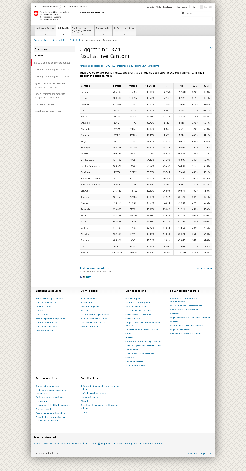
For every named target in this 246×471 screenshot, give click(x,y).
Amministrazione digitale (137, 302)
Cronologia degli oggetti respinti (51, 76)
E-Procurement (132, 349)
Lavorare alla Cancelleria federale (185, 333)
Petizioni (85, 310)
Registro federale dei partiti (94, 318)
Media (158, 7)
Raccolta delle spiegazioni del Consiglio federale (99, 406)
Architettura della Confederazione (141, 329)
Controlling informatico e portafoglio (143, 341)
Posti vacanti (182, 7)
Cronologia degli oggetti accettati (52, 69)
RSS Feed (91, 443)
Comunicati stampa (90, 397)
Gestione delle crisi (45, 330)
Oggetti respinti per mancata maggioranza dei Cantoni (49, 85)
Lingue (39, 310)
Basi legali (175, 321)
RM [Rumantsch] (205, 6)
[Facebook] (81, 277)
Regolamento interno (180, 329)
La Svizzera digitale (126, 443)
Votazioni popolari (90, 306)
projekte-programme (135, 365)
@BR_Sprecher (44, 443)
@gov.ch (105, 443)
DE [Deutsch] (194, 6)
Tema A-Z (197, 19)
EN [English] (210, 6)
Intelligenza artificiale (135, 306)
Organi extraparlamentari (48, 386)
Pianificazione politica (46, 302)
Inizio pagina (205, 268)
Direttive (129, 337)
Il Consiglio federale (46, 6)
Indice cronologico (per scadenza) (52, 62)
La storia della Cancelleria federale (186, 325)
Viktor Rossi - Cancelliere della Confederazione (184, 300)
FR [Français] (198, 6)
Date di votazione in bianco (48, 111)
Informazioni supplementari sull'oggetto (138, 65)
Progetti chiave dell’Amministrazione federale (142, 324)
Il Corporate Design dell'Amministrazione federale (100, 387)
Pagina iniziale (41, 40)
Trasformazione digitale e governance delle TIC (81, 30)
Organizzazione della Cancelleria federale (190, 317)
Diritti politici (64, 29)
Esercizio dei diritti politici (93, 322)
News (78, 443)
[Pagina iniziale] (78, 15)
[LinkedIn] (89, 277)
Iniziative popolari (89, 298)
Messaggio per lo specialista (95, 268)
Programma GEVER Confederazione (53, 405)
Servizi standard (132, 318)
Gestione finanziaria (134, 361)
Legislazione (42, 314)
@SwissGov (63, 443)
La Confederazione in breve (94, 393)
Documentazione (103, 28)
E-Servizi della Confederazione (139, 353)
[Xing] (87, 277)
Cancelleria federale (75, 6)
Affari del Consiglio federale (49, 298)
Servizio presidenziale (46, 326)
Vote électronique (89, 326)
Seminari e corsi (43, 409)
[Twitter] (84, 277)
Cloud (128, 333)
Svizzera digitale (133, 298)
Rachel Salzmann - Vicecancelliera (186, 305)
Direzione (174, 313)
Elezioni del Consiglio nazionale (96, 314)
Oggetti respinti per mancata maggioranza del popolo (49, 95)
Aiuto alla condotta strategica (50, 397)
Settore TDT (130, 357)
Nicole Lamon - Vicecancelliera (184, 309)
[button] (184, 13)
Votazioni (75, 40)
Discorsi (84, 401)
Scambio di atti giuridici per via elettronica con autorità (50, 418)
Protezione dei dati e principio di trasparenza (51, 391)
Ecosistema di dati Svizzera (138, 310)
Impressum (206, 453)
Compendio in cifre (44, 104)
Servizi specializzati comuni (138, 314)
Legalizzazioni (169, 7)
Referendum (86, 302)
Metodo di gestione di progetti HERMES (144, 345)
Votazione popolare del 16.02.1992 (97, 65)
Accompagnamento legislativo (50, 318)
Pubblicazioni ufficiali (46, 322)
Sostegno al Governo (45, 28)
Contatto (150, 7)
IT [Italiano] (202, 6)
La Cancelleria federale (124, 28)
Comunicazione (43, 306)
